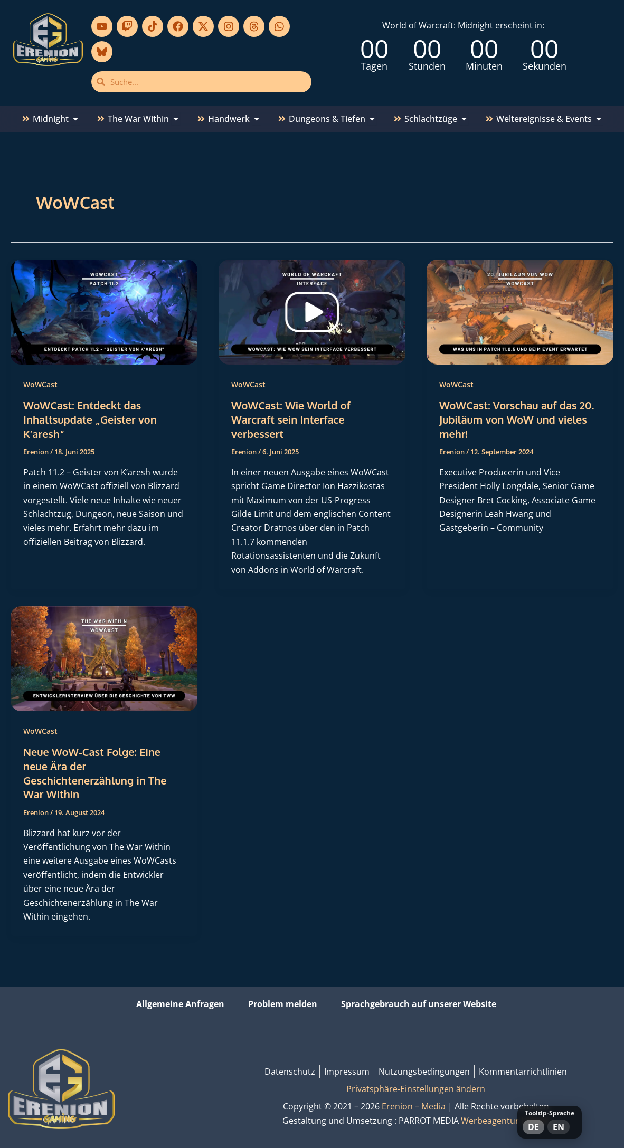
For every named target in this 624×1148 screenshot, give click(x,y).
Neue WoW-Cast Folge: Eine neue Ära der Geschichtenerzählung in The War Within (95, 771)
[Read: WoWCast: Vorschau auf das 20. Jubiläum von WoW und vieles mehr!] (520, 311)
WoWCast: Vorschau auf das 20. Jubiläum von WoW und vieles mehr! (517, 418)
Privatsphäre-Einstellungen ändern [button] (415, 1086)
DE (533, 1127)
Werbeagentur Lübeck (505, 1118)
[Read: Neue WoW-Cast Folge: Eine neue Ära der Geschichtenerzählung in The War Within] (104, 656)
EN (558, 1127)
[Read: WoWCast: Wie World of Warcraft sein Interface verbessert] (312, 311)
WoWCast (40, 384)
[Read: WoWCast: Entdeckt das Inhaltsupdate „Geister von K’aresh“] (104, 311)
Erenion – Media (414, 1103)
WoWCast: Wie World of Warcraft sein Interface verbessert (291, 418)
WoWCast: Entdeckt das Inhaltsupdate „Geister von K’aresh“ (90, 418)
